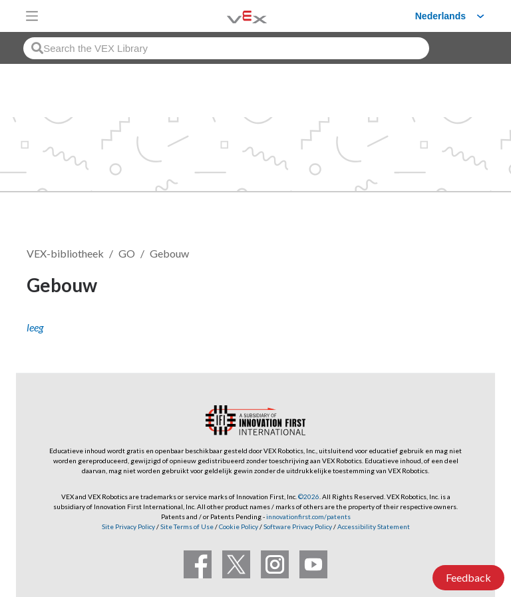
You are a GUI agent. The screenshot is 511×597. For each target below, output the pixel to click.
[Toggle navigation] (32, 16)
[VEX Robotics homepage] (230, 15)
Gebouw (169, 253)
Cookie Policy (238, 526)
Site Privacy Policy (128, 526)
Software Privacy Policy (297, 526)
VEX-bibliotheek (65, 253)
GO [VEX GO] (126, 253)
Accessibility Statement (373, 526)
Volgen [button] (450, 287)
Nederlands (440, 16)
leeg (35, 327)
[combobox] (226, 48)
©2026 (308, 496)
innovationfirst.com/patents (308, 516)
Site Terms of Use (186, 526)
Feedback (468, 577)
